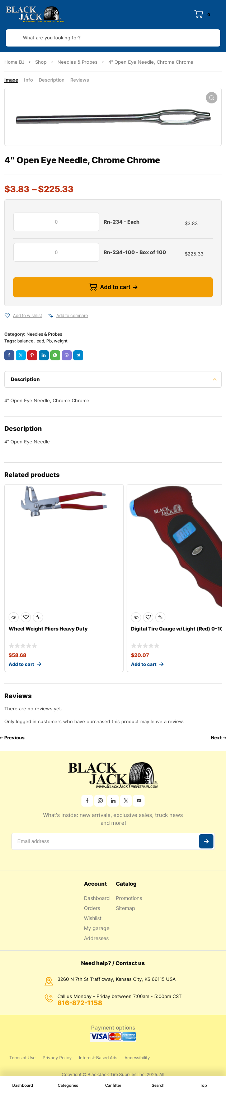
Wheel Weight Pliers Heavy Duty (48, 629)
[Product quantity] (56, 222)
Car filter (113, 1085)
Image (11, 80)
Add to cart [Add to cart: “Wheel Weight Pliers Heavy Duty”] (21, 664)
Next (216, 737)
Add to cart (115, 287)
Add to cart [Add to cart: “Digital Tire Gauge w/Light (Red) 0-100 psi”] (143, 664)
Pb (49, 341)
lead (40, 341)
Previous (14, 737)
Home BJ (14, 62)
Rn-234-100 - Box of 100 (135, 252)
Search (158, 1085)
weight (60, 341)
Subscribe (206, 841)
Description (52, 80)
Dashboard (22, 1085)
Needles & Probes (77, 62)
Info (28, 80)
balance (25, 341)
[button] (211, 97)
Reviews (79, 80)
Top (203, 1085)
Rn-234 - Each (122, 222)
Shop (41, 62)
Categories (68, 1085)
